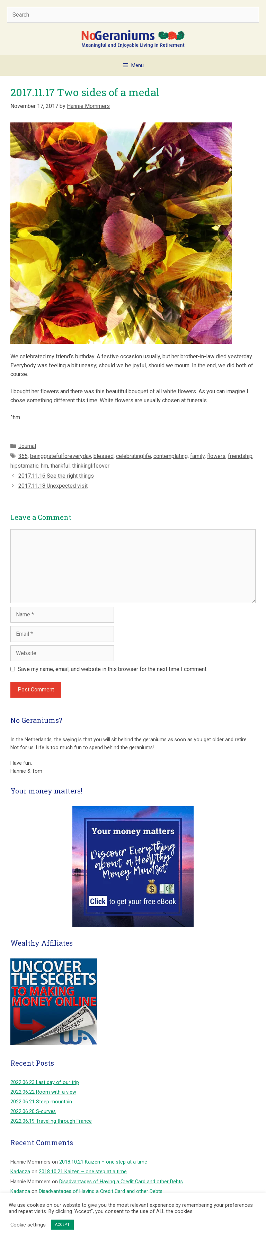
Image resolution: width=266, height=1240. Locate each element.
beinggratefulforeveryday (60, 456)
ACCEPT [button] (62, 1224)
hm (44, 465)
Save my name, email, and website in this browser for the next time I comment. (112, 669)
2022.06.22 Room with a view (43, 1092)
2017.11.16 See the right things (56, 475)
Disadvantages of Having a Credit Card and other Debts (121, 1182)
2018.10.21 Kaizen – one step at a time (103, 1162)
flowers (216, 456)
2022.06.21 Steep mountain (41, 1102)
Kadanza (20, 1172)
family (197, 456)
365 (23, 456)
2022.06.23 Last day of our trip (44, 1082)
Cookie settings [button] (28, 1225)
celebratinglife (133, 456)
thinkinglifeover (90, 465)
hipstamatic (24, 465)
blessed (104, 456)
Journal (27, 446)
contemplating (170, 456)
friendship (240, 456)
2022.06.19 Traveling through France (51, 1121)
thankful (60, 465)
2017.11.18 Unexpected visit (53, 486)
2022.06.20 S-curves (33, 1111)
